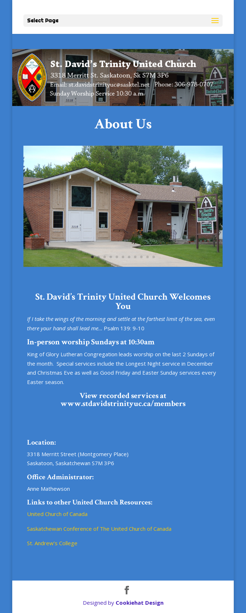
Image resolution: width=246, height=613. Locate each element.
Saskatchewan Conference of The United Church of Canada (99, 528)
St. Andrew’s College (52, 543)
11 (153, 257)
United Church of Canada (57, 513)
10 (147, 257)
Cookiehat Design (140, 602)
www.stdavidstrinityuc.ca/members (123, 403)
